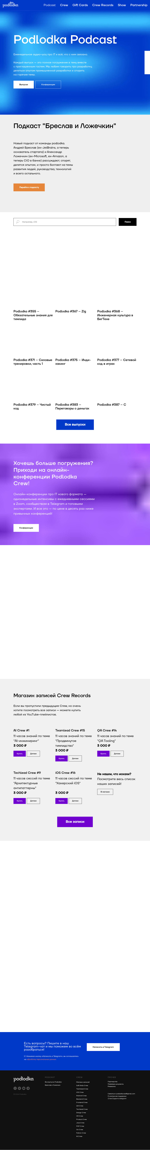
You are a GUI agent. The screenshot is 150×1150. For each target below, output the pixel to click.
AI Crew (79, 1136)
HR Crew (79, 1116)
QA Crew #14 (107, 731)
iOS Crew (80, 1092)
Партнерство (112, 1082)
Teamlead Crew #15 (70, 731)
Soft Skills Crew (82, 1086)
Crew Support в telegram (117, 1099)
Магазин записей (83, 1082)
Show (122, 5)
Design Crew (81, 1113)
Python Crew (81, 1133)
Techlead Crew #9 (27, 773)
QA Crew (79, 1106)
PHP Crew (80, 1126)
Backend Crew (81, 1099)
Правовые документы (116, 1084)
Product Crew (81, 1119)
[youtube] (23, 1088)
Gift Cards (80, 5)
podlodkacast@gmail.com (125, 1094)
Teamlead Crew (82, 1089)
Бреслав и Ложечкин (52, 1085)
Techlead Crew (82, 1109)
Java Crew (80, 1123)
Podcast (50, 5)
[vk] (19, 1088)
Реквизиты (112, 1086)
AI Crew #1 (21, 731)
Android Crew (81, 1096)
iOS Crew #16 (65, 773)
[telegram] (28, 1088)
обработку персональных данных (41, 1059)
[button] (33, 754)
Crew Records (102, 5)
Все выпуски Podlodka (53, 1082)
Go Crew (79, 1130)
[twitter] (15, 1088)
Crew (64, 5)
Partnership (138, 5)
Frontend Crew (81, 1103)
